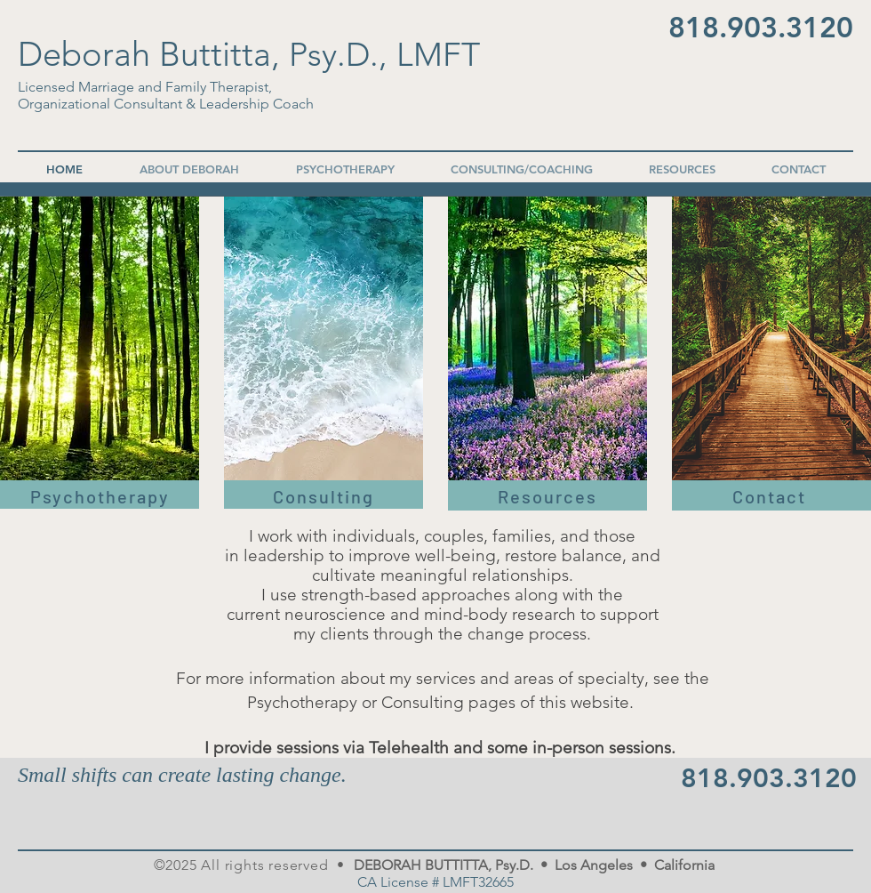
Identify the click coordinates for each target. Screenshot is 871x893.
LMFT (438, 54)
